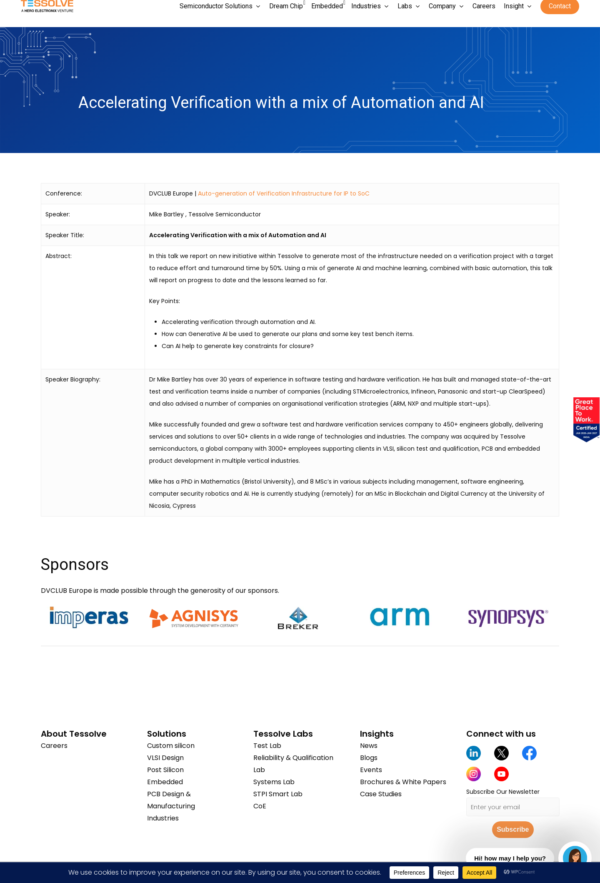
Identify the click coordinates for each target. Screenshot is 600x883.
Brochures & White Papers (403, 782)
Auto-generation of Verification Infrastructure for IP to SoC (284, 193)
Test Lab (267, 745)
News (369, 745)
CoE (259, 806)
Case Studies (381, 794)
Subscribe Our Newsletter (503, 792)
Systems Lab (274, 782)
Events (371, 770)
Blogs (369, 758)
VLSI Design (165, 758)
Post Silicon (165, 770)
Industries (163, 818)
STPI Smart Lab (277, 794)
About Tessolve (74, 734)
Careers (54, 745)
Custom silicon (171, 745)
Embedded (165, 782)
